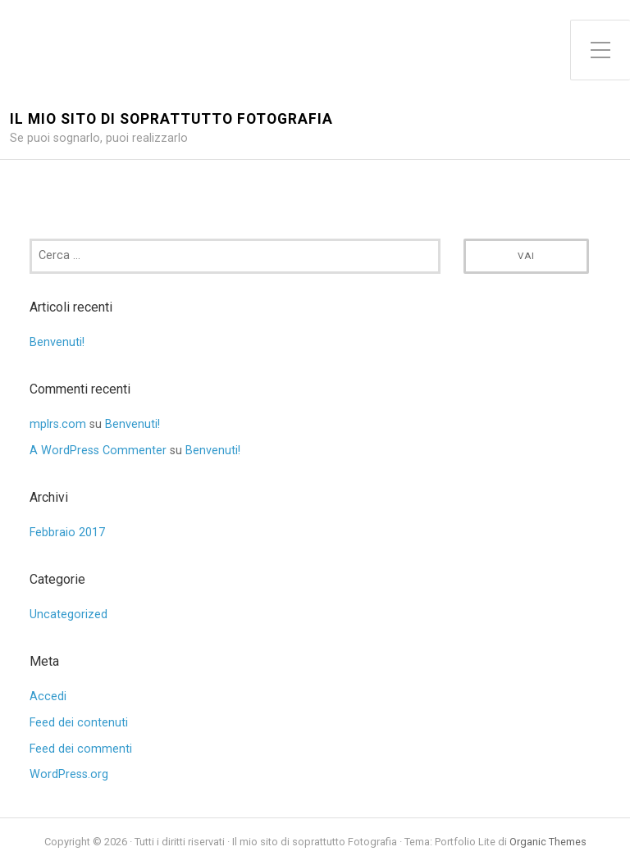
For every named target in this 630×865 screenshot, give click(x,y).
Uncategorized (68, 614)
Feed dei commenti (81, 749)
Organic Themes (548, 841)
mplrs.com (58, 424)
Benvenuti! (57, 342)
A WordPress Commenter (98, 451)
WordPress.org (69, 774)
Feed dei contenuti (79, 723)
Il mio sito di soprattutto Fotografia (171, 119)
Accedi (48, 696)
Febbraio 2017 (67, 532)
